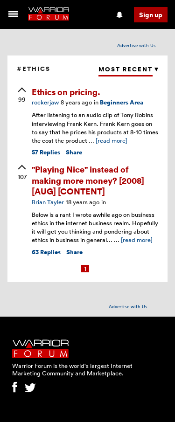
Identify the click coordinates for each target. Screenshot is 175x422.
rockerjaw (45, 102)
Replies (46, 152)
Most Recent (125, 69)
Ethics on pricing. (66, 91)
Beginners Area (121, 102)
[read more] (111, 140)
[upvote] (22, 96)
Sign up (150, 15)
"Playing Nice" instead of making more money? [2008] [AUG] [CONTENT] (88, 180)
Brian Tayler (48, 202)
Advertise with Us (136, 45)
